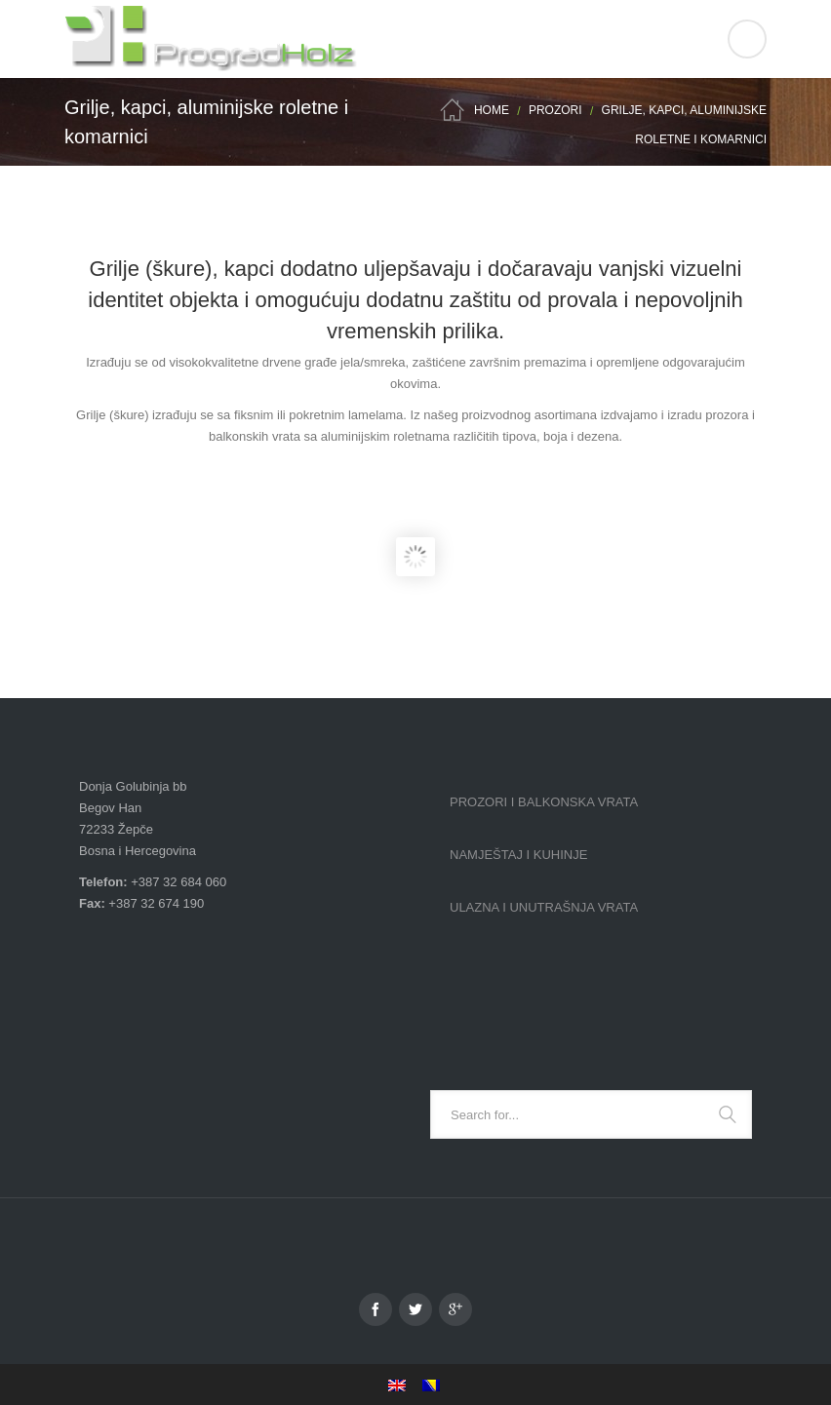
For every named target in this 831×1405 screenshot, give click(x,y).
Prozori (555, 110)
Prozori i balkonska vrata (544, 802)
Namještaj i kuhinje (518, 854)
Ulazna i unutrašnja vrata (544, 907)
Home (491, 110)
